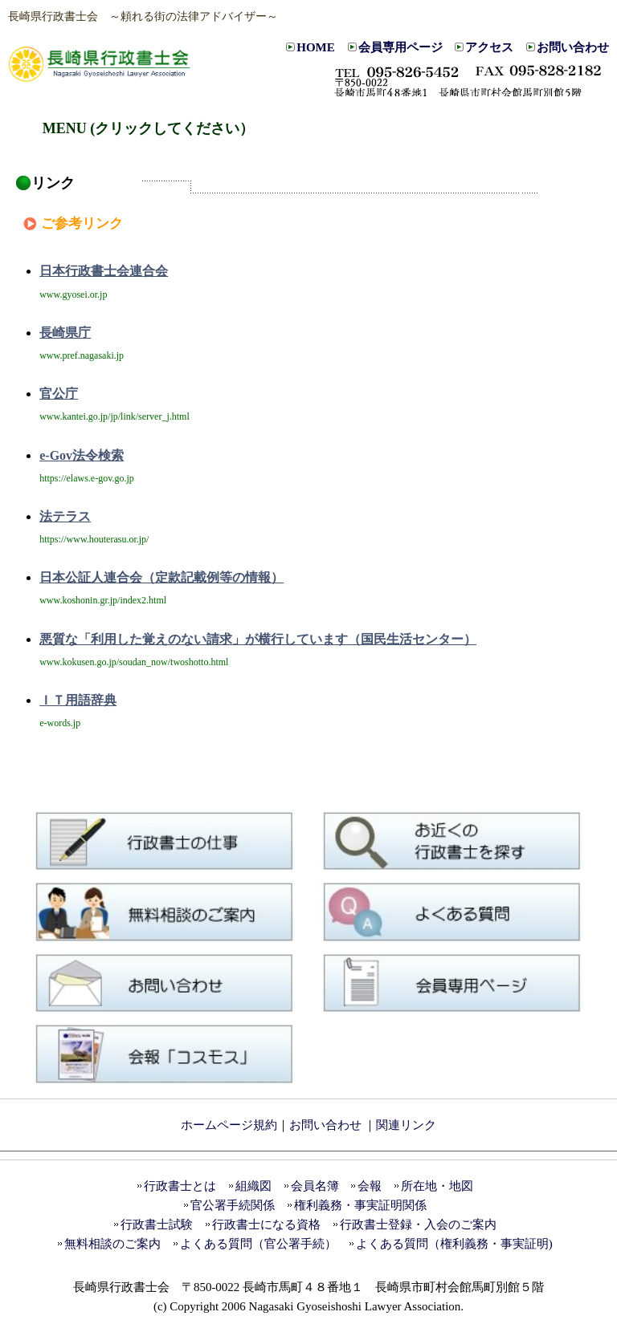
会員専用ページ (400, 47)
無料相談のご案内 (112, 1243)
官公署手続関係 (232, 1205)
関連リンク (406, 1125)
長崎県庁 (65, 332)
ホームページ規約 (229, 1125)
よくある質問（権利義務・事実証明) (454, 1243)
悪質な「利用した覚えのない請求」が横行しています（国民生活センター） (257, 639)
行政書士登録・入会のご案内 (418, 1224)
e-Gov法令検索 (81, 455)
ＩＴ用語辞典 (77, 700)
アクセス (489, 47)
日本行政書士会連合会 (103, 271)
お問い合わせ (573, 47)
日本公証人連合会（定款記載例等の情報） (161, 577)
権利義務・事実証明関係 (360, 1205)
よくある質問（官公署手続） (258, 1243)
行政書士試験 (157, 1224)
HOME (315, 47)
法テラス (65, 516)
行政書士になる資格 (266, 1224)
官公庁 (58, 393)
